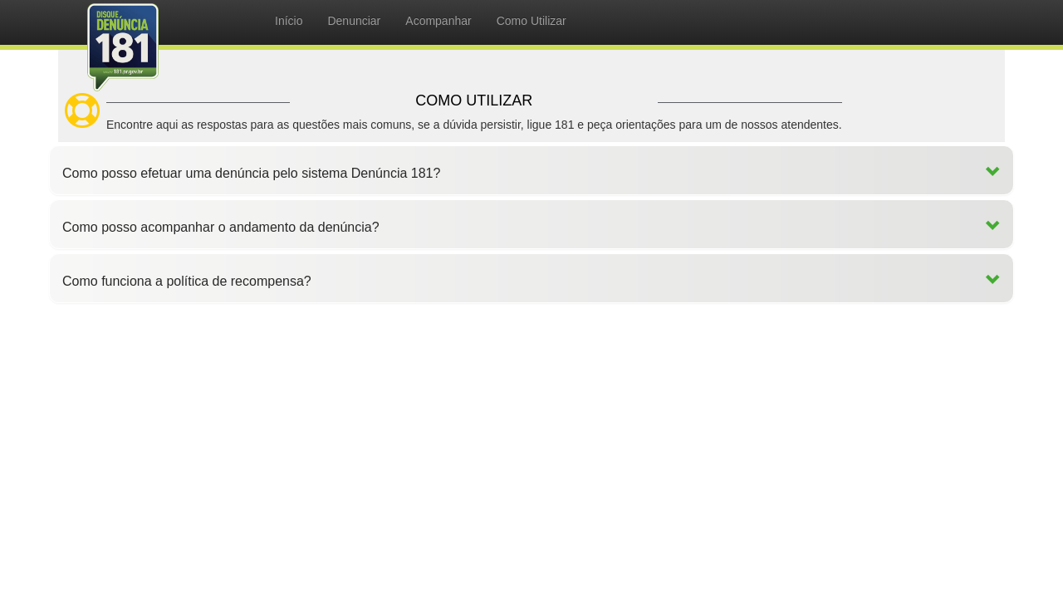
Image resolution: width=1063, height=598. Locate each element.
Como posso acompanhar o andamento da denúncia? (221, 227)
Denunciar (353, 20)
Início (288, 20)
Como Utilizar (531, 20)
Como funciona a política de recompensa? (186, 281)
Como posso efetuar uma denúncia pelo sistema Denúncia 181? (251, 173)
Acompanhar (438, 20)
